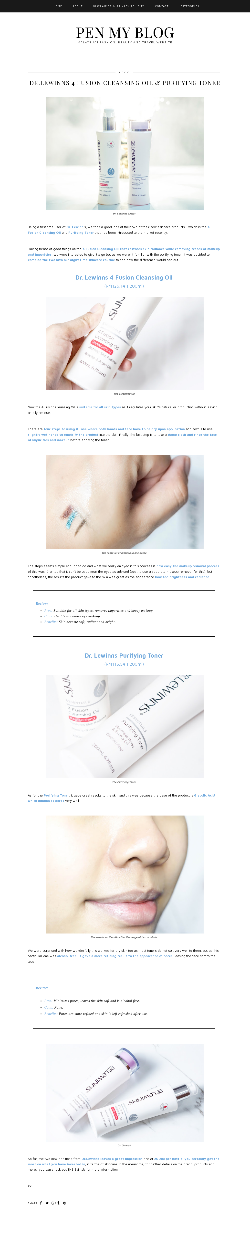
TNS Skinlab (76, 1169)
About (78, 6)
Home (58, 6)
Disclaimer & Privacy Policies (119, 6)
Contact (162, 6)
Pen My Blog (125, 31)
